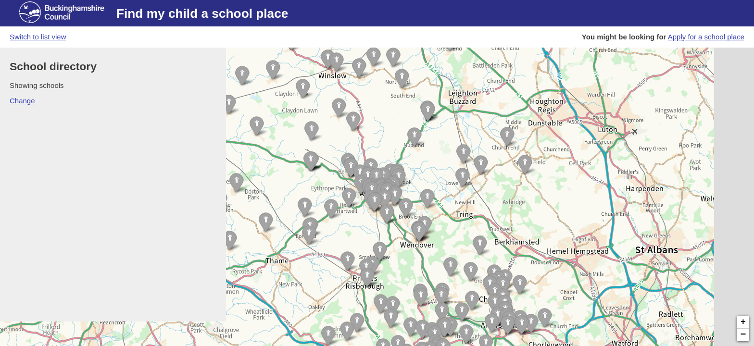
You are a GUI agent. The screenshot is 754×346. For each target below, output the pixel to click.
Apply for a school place (706, 37)
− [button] (743, 335)
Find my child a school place (202, 13)
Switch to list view (38, 37)
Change (22, 101)
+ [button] (743, 322)
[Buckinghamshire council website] (67, 13)
